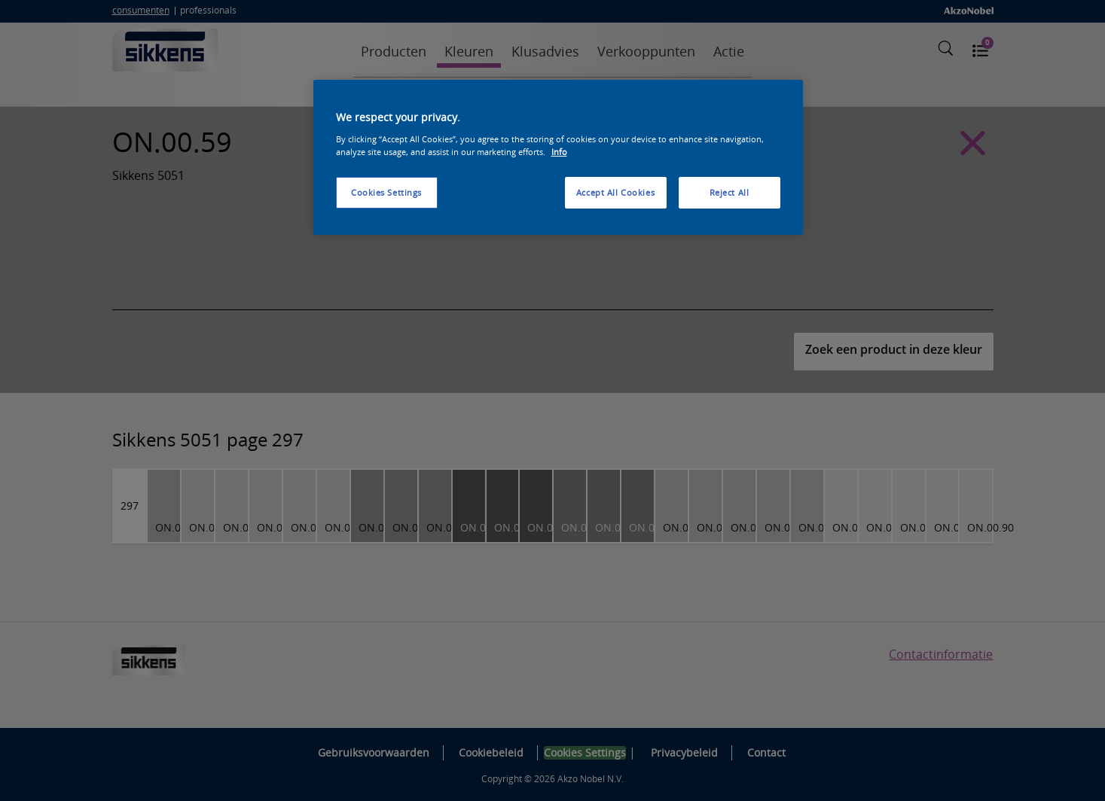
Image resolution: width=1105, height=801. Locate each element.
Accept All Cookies (615, 192)
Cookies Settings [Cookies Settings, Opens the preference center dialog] (386, 192)
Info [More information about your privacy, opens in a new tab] (559, 151)
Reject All (729, 192)
